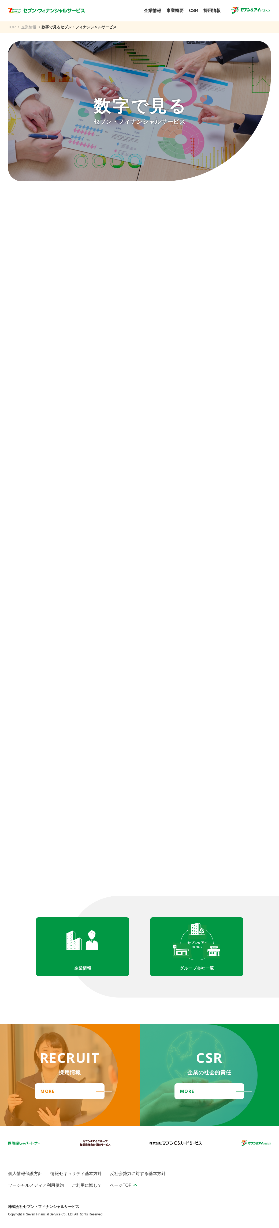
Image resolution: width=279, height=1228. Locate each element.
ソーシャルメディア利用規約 (36, 1185)
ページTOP (121, 1185)
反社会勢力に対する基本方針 (138, 1173)
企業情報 (28, 27)
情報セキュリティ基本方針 (76, 1173)
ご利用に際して (87, 1185)
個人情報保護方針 (25, 1173)
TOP (12, 27)
